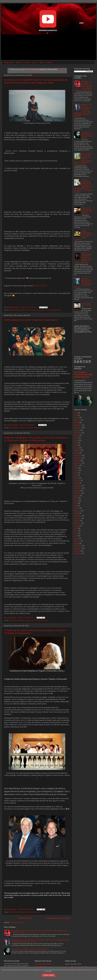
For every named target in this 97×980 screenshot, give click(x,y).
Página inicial (8, 62)
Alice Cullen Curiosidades (86, 304)
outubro (77, 430)
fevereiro (77, 420)
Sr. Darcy (45, 620)
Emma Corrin (27, 310)
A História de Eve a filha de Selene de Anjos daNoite (29, 949)
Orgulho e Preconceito (47, 310)
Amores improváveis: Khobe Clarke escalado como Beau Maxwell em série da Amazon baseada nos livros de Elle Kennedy (83, 186)
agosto (76, 435)
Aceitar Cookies (48, 975)
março (76, 418)
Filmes (27, 62)
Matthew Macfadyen (17, 620)
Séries (42, 62)
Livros (34, 62)
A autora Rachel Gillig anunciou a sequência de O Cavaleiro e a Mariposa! (83, 283)
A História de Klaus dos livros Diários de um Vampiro (87, 210)
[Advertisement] (48, 47)
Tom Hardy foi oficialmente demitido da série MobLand (83, 374)
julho (76, 438)
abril (75, 415)
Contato (49, 62)
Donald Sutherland (16, 912)
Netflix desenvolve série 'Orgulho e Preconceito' (31, 320)
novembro (78, 428)
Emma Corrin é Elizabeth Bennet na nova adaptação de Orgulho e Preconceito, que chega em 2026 (36, 81)
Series (59, 310)
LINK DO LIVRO (40, 286)
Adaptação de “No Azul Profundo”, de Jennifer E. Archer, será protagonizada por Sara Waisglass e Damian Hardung (40, 940)
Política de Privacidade (43, 964)
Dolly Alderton (14, 428)
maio (76, 412)
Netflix (23, 428)
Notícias (18, 62)
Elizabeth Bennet (15, 310)
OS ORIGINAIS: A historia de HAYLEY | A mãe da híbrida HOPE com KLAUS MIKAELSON (83, 258)
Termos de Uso (40, 966)
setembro (77, 433)
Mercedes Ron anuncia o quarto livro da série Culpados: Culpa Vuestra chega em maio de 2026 (39, 931)
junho (76, 440)
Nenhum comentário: (28, 307)
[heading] (37, 771)
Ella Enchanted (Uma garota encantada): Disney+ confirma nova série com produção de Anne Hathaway (83, 159)
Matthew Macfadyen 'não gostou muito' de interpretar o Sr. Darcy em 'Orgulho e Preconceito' (36, 439)
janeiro (76, 423)
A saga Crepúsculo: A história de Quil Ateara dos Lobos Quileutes (83, 235)
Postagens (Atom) (16, 922)
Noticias (36, 310)
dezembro (78, 425)
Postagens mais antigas (58, 918)
